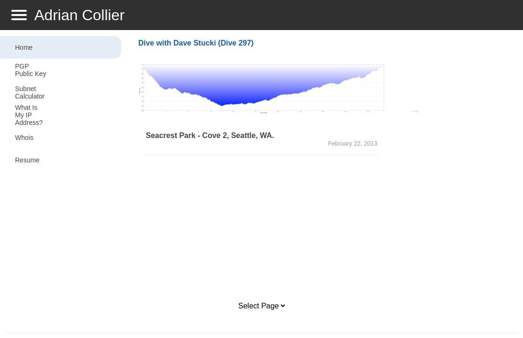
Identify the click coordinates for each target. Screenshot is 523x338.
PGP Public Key (30, 69)
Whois (24, 137)
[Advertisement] (262, 228)
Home (23, 47)
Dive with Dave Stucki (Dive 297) (195, 43)
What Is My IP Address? (29, 115)
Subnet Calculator (30, 92)
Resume (27, 160)
